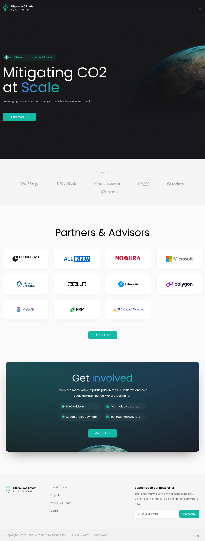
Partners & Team (60, 503)
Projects (55, 495)
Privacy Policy (80, 535)
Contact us (102, 433)
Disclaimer (100, 535)
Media (54, 511)
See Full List (102, 335)
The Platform (58, 487)
